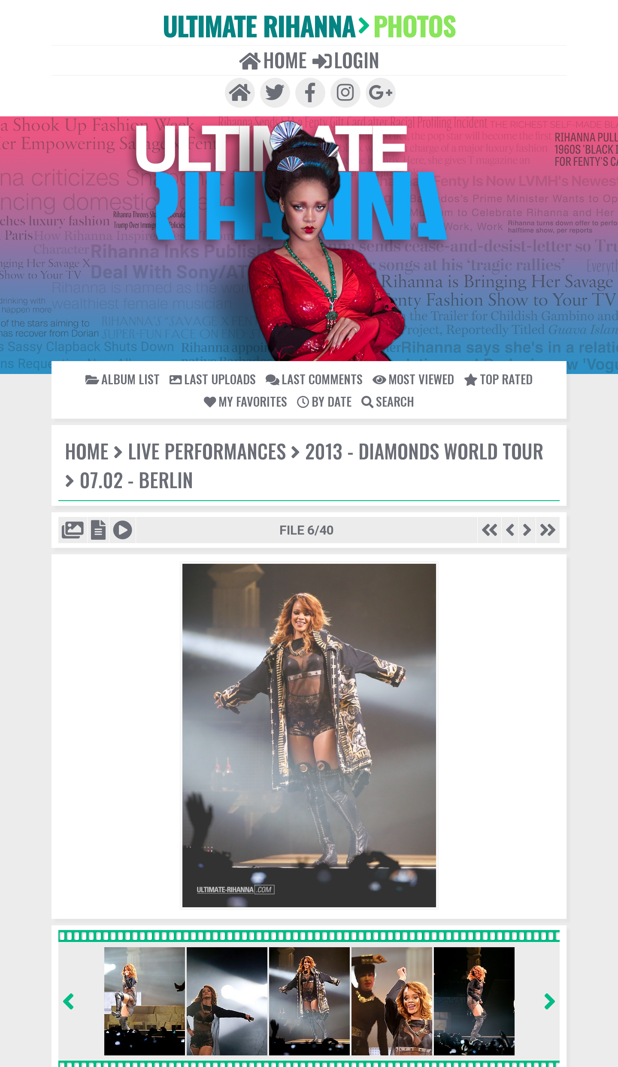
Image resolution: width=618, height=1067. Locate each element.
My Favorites (246, 400)
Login (345, 59)
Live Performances (205, 449)
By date (324, 400)
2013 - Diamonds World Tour (421, 449)
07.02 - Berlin (135, 478)
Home (273, 59)
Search (386, 400)
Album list (125, 377)
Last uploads (214, 377)
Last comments (313, 377)
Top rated (495, 377)
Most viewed (411, 377)
